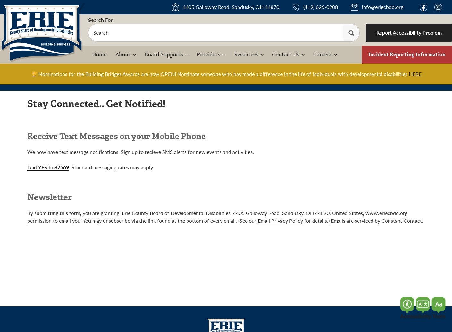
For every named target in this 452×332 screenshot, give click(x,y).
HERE (415, 74)
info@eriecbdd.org (382, 7)
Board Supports (167, 54)
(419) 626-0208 (320, 7)
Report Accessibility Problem (409, 32)
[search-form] (224, 33)
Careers (325, 54)
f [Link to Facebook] (423, 7)
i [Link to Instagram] (438, 7)
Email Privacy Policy (280, 220)
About (126, 54)
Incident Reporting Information (407, 54)
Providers (212, 54)
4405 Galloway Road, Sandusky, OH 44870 (231, 7)
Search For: (101, 19)
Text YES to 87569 (48, 167)
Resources (249, 54)
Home (99, 54)
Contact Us (289, 54)
